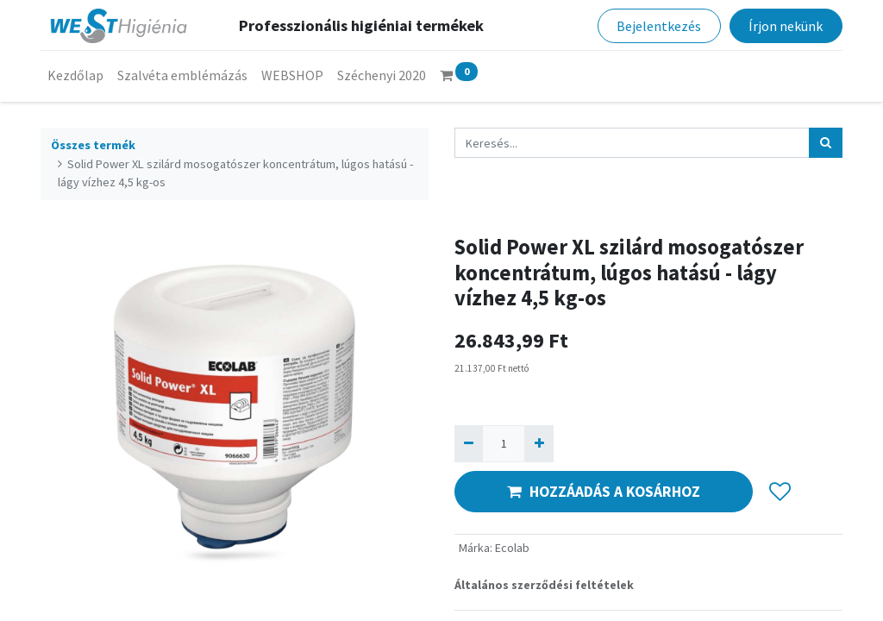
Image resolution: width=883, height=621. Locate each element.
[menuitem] (75, 75)
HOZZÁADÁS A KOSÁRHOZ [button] (603, 491)
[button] (779, 491)
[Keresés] (825, 143)
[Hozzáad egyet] (538, 443)
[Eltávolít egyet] (468, 443)
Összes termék (93, 145)
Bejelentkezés (659, 25)
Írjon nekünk (785, 25)
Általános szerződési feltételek (544, 585)
